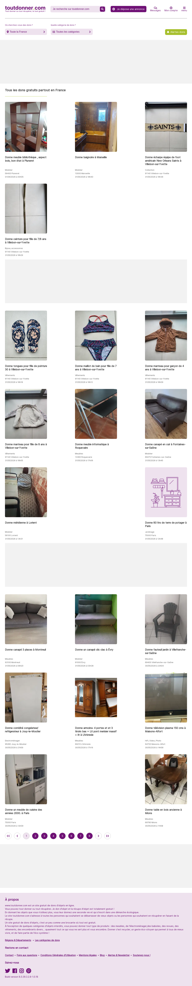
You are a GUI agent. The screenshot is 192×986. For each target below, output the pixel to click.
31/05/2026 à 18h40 (84, 177)
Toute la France (18, 31)
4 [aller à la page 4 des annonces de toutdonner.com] (53, 835)
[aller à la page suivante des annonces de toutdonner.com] (98, 836)
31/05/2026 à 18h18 (14, 382)
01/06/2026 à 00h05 (14, 177)
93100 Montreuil (12, 662)
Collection (149, 170)
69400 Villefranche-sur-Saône (159, 662)
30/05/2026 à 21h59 (14, 747)
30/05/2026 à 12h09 (14, 826)
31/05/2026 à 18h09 (154, 382)
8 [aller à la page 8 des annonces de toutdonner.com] (89, 835)
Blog (102, 955)
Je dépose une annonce (128, 9)
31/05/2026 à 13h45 (154, 460)
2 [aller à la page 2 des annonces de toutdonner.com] (35, 835)
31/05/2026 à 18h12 (84, 382)
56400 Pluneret (12, 173)
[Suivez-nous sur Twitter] (7, 972)
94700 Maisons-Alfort (155, 744)
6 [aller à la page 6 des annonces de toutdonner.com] (71, 835)
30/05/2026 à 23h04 (154, 666)
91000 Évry (80, 662)
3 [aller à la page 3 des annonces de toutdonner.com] (44, 835)
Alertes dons (177, 32)
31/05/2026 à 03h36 (84, 666)
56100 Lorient (11, 535)
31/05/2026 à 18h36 (154, 177)
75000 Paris (150, 535)
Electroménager (12, 741)
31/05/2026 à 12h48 (154, 539)
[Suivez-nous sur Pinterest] (28, 972)
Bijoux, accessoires (14, 248)
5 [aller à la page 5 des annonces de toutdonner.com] (62, 835)
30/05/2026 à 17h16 (84, 747)
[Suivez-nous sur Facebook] (14, 972)
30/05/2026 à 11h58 (154, 826)
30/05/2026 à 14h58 (154, 747)
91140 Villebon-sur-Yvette (157, 173)
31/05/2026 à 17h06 (84, 460)
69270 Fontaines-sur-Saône (158, 457)
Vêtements (10, 375)
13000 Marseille (82, 173)
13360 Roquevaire (83, 457)
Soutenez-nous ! (141, 955)
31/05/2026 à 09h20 (14, 666)
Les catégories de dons (47, 940)
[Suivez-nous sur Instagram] (21, 972)
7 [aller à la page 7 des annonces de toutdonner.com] (80, 835)
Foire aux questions (27, 955)
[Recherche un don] (75, 9)
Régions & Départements (18, 940)
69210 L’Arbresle (83, 744)
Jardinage (149, 532)
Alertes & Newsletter (119, 955)
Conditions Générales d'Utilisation (58, 955)
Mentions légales (88, 955)
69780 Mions (151, 822)
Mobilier (9, 170)
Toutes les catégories (67, 31)
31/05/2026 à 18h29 (14, 255)
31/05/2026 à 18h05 (14, 460)
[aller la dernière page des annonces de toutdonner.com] (107, 836)
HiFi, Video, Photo (153, 741)
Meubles (79, 453)
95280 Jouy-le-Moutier (16, 744)
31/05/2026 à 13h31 (14, 539)
